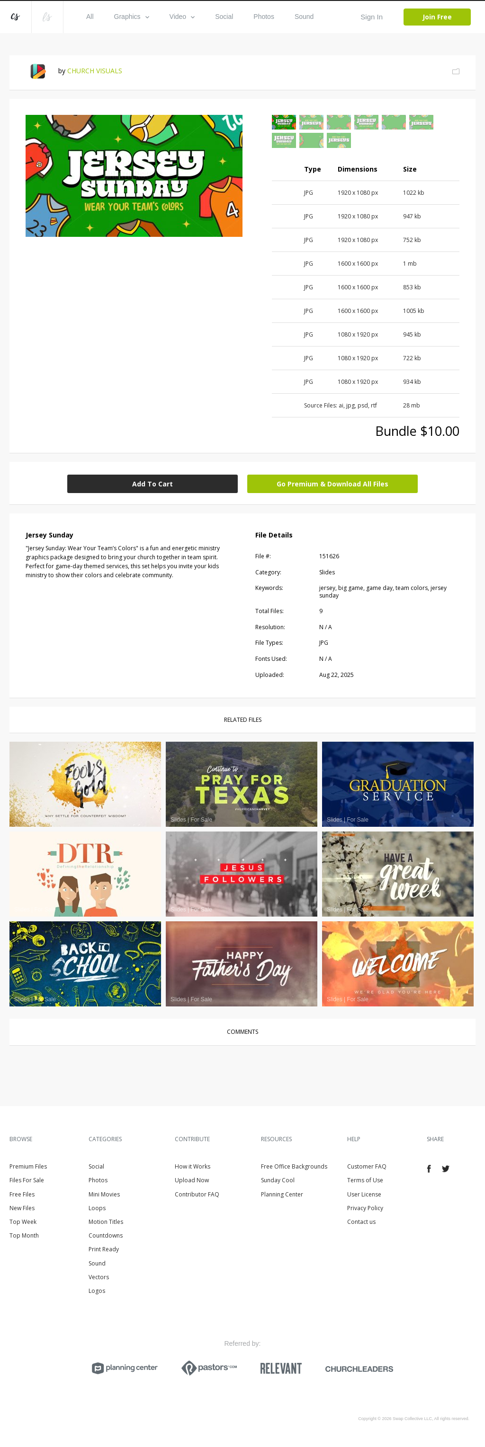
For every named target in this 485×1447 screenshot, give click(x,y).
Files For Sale (26, 1180)
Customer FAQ (366, 1166)
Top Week (22, 1222)
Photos (263, 16)
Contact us (361, 1222)
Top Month (24, 1235)
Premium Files (28, 1166)
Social (224, 16)
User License (364, 1194)
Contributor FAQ (197, 1194)
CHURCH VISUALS (94, 70)
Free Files (22, 1194)
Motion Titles (106, 1222)
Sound (304, 16)
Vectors (99, 1277)
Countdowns (106, 1235)
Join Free (437, 16)
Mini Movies (104, 1194)
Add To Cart (152, 483)
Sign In (371, 17)
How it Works (192, 1166)
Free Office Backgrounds (294, 1166)
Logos (97, 1291)
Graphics (131, 16)
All (90, 16)
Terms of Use (365, 1180)
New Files (22, 1208)
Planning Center (282, 1194)
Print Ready (104, 1249)
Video (182, 16)
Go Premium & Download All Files (332, 483)
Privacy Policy (365, 1208)
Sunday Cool (278, 1180)
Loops (97, 1208)
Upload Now (192, 1180)
